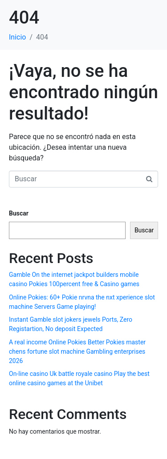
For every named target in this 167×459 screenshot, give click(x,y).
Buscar (19, 213)
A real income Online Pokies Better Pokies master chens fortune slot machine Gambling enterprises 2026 (77, 351)
